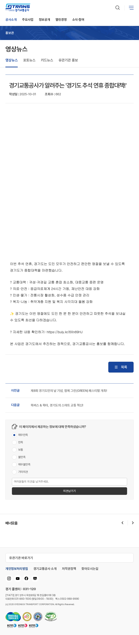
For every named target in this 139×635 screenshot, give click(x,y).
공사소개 (11, 19)
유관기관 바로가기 (21, 558)
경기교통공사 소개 (45, 568)
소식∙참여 (78, 19)
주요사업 (27, 19)
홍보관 (9, 33)
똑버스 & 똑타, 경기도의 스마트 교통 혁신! (57, 405)
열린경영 (61, 19)
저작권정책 (69, 568)
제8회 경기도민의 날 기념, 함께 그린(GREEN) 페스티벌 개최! (69, 390)
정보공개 (44, 19)
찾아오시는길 (89, 568)
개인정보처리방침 (16, 568)
